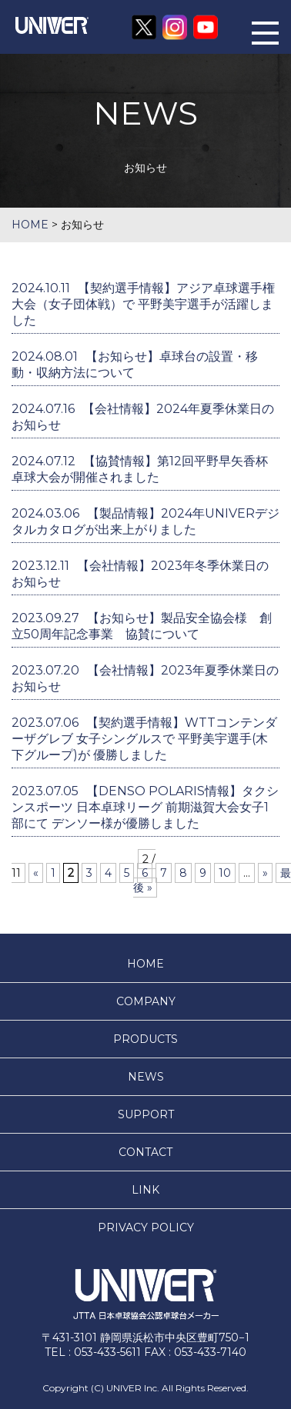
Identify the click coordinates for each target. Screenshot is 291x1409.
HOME (145, 964)
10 (225, 873)
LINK (145, 1190)
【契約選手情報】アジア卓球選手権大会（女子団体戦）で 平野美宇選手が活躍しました (143, 304)
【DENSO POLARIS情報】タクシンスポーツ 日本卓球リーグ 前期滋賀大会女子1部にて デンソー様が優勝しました (145, 807)
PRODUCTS (145, 1039)
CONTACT (145, 1152)
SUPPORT (146, 1114)
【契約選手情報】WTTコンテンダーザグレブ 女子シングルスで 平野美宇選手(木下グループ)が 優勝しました (144, 738)
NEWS (146, 1077)
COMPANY (146, 1001)
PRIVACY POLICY (146, 1227)
